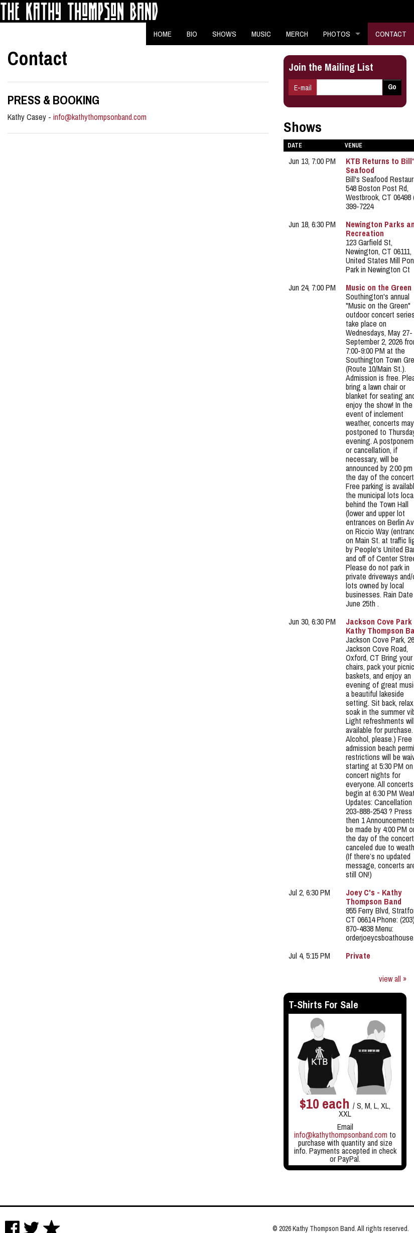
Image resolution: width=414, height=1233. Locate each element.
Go (392, 86)
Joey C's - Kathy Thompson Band (373, 897)
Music (261, 34)
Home (163, 34)
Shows (224, 34)
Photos (336, 34)
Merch (297, 34)
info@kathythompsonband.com (100, 116)
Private (358, 955)
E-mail (303, 87)
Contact (390, 34)
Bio (192, 34)
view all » (392, 978)
